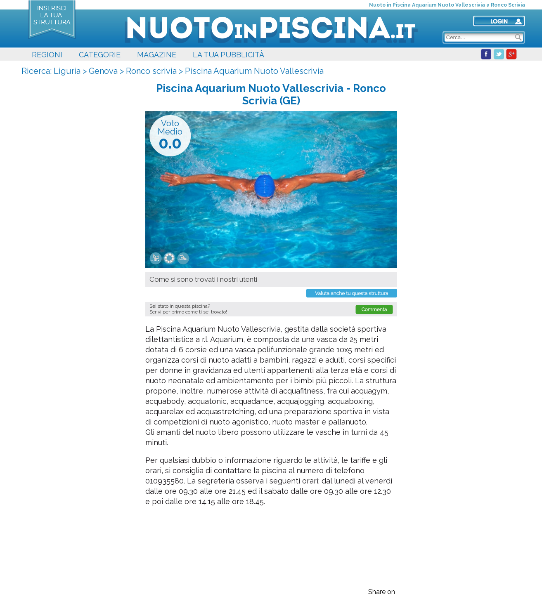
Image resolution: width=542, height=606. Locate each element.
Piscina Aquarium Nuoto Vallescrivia (254, 71)
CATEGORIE (100, 54)
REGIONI (47, 54)
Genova (103, 71)
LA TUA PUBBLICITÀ (228, 54)
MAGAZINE (156, 54)
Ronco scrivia (151, 71)
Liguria (67, 71)
